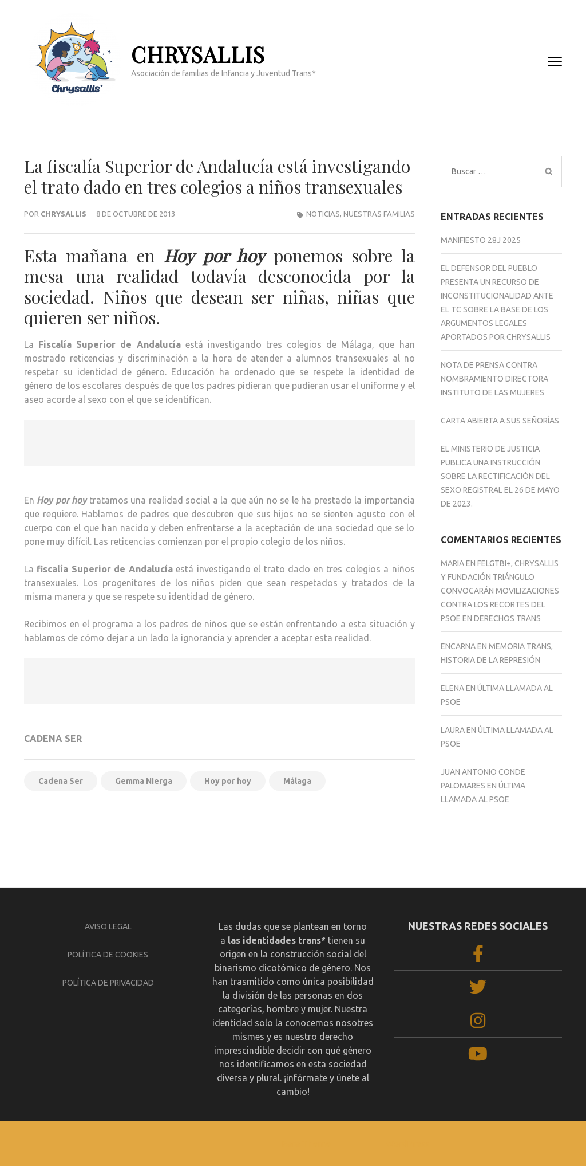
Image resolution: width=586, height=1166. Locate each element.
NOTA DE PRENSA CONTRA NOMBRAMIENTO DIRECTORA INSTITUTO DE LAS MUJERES (494, 378)
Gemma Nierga (143, 781)
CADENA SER (53, 738)
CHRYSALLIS (198, 54)
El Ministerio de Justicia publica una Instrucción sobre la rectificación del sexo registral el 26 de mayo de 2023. (500, 476)
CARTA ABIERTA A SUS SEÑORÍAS (500, 420)
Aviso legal (108, 926)
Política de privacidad (108, 982)
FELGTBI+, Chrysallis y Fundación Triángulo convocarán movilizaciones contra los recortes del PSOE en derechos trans (500, 591)
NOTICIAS (323, 214)
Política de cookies (108, 954)
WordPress (407, 1143)
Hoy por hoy (227, 781)
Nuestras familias (379, 214)
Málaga (297, 781)
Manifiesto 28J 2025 (481, 240)
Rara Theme (306, 1143)
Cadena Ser (60, 781)
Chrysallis (63, 214)
